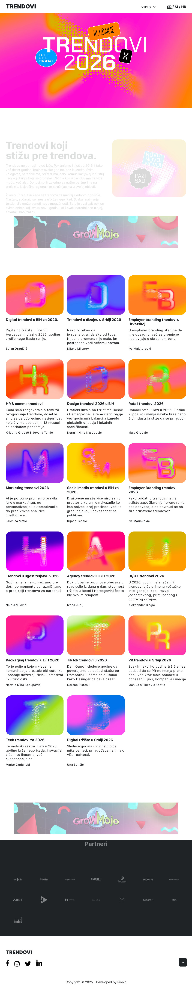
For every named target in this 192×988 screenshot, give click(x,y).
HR (183, 7)
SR (169, 7)
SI (176, 7)
